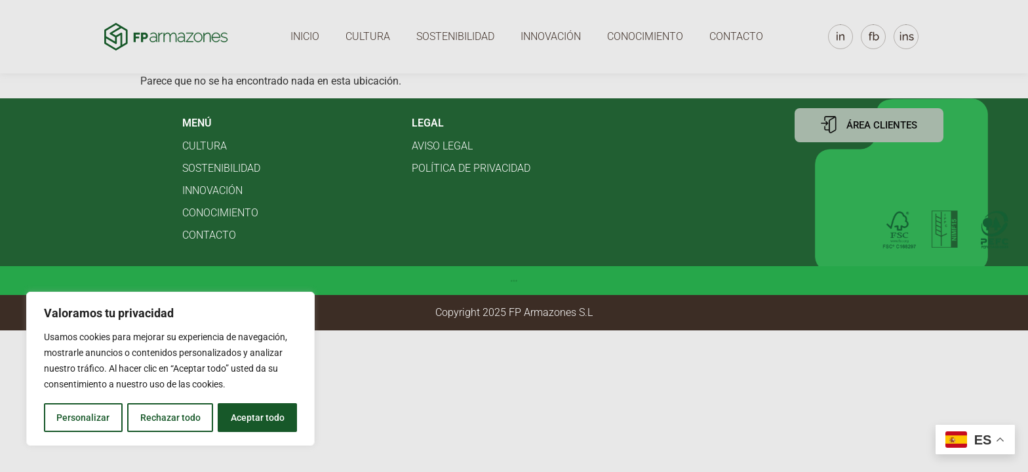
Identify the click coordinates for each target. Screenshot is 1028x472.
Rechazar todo (170, 417)
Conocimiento (645, 36)
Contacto (736, 36)
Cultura (368, 36)
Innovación (551, 36)
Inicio (304, 36)
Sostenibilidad (455, 36)
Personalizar (82, 417)
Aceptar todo (258, 417)
